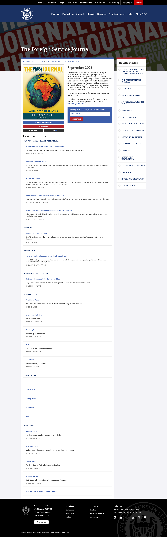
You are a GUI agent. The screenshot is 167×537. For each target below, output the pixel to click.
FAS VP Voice (31, 461)
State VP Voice (31, 431)
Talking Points (31, 399)
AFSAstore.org (114, 3)
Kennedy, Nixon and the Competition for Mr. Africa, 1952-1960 (49, 210)
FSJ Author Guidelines (133, 124)
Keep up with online (88, 110)
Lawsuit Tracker (86, 3)
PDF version (43, 126)
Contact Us (40, 3)
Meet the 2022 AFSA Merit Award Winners (41, 491)
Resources (101, 14)
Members (55, 14)
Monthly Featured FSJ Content (133, 103)
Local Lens (30, 360)
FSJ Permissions (129, 117)
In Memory (30, 408)
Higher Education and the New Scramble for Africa (45, 195)
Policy (130, 14)
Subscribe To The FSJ (132, 137)
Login (62, 3)
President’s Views (32, 300)
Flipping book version (44, 122)
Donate (139, 3)
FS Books (126, 151)
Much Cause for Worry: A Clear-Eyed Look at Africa (45, 147)
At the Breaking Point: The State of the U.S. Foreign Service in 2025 (133, 72)
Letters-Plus (30, 390)
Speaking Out (31, 330)
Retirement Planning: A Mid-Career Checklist (43, 279)
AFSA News (127, 111)
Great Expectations (33, 179)
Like (54, 131)
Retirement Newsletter (128, 158)
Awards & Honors (117, 14)
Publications (68, 14)
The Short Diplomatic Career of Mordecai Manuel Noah (46, 256)
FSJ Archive (40, 62)
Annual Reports (130, 186)
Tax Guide (126, 172)
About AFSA (141, 14)
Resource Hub (100, 3)
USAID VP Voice (32, 446)
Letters (28, 381)
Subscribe (33, 131)
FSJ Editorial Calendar (133, 131)
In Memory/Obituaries (133, 179)
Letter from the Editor (34, 315)
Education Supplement (133, 95)
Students (91, 14)
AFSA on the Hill (32, 476)
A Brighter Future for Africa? (36, 162)
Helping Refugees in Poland (36, 233)
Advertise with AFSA (132, 144)
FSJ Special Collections (133, 166)
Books (28, 417)
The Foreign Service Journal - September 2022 (62, 62)
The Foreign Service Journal (131, 81)
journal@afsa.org (76, 104)
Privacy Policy (65, 532)
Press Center (72, 3)
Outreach (80, 14)
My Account (52, 3)
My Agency (126, 3)
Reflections (30, 345)
